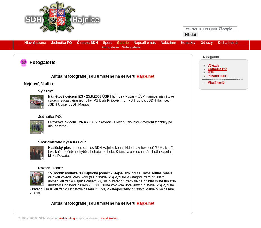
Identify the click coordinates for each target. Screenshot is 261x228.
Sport (107, 43)
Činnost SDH (87, 43)
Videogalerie (131, 47)
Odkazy (207, 43)
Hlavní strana (35, 43)
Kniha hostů (227, 43)
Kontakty (188, 43)
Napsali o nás (145, 43)
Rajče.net (145, 76)
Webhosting (67, 218)
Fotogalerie (110, 47)
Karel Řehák (109, 218)
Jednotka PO (61, 43)
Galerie (123, 43)
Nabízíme (168, 43)
